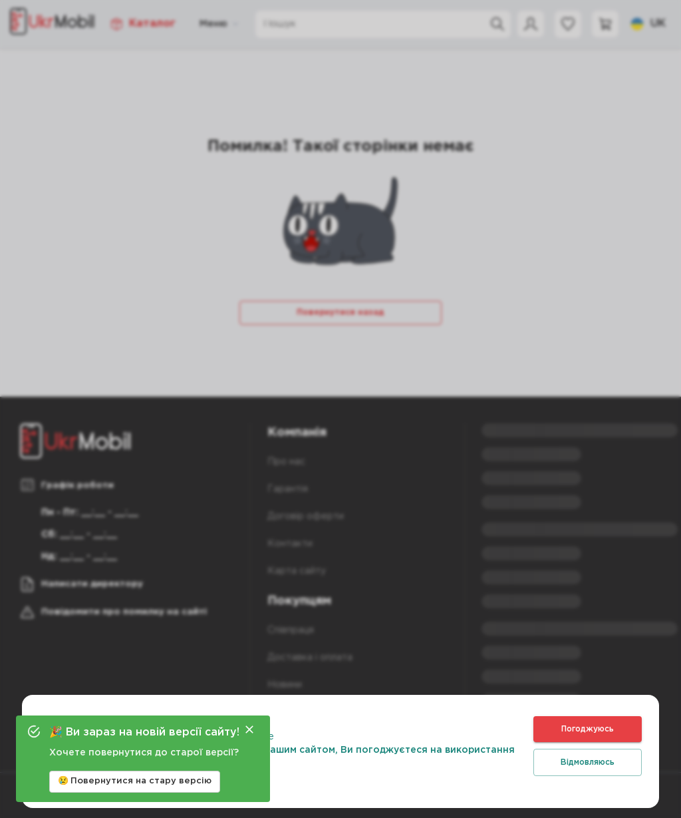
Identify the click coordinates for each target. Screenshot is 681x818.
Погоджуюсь (587, 729)
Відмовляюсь (587, 762)
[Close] (249, 729)
